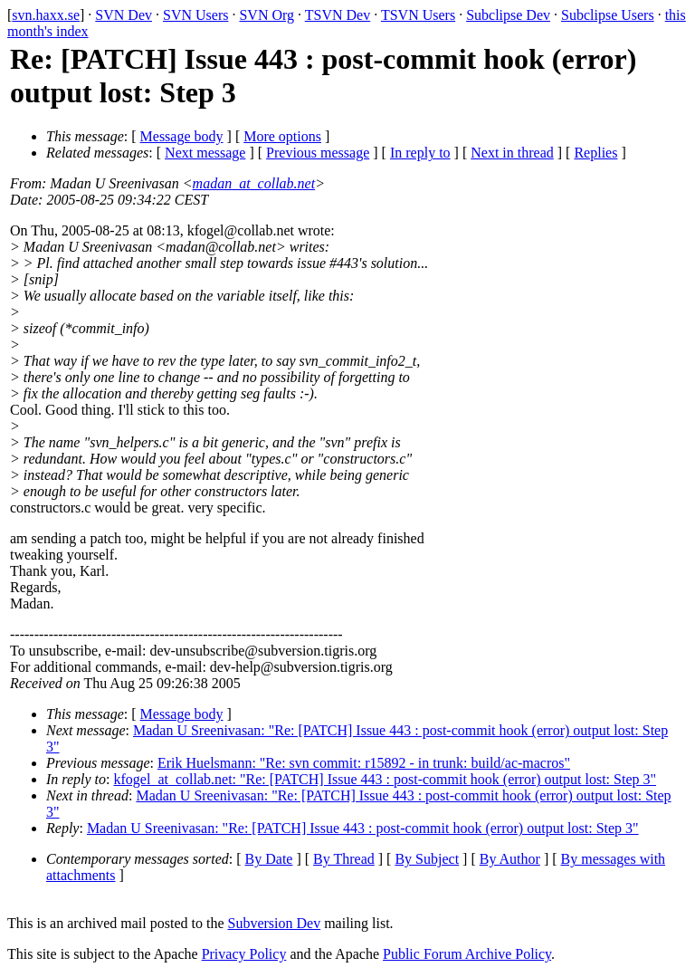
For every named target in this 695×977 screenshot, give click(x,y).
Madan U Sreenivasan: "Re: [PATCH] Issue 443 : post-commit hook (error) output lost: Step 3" (363, 828)
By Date (269, 859)
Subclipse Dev (508, 15)
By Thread (344, 859)
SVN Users (195, 15)
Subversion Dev (274, 923)
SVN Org (266, 15)
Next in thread (512, 152)
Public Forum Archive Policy (467, 954)
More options (282, 136)
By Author (510, 859)
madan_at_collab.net (254, 183)
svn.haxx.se (46, 15)
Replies (595, 152)
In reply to (420, 152)
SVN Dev (123, 15)
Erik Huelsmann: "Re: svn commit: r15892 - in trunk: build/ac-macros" (363, 763)
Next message (205, 152)
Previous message (317, 152)
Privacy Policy (244, 954)
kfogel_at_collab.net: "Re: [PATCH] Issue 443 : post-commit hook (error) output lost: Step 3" (385, 779)
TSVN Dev (337, 15)
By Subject (427, 859)
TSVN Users (418, 15)
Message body (182, 136)
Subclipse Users (607, 15)
